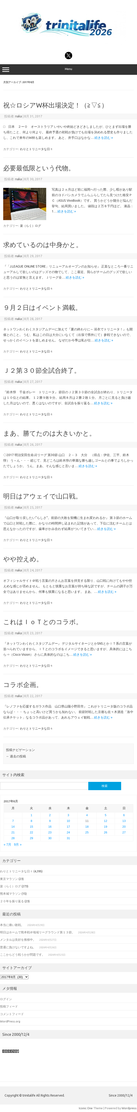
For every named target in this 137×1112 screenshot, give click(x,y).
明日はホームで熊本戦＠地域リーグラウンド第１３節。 (37, 932)
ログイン (6, 999)
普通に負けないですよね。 (18, 947)
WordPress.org (10, 1021)
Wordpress (129, 1108)
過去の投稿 (16, 756)
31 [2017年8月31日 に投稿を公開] (68, 838)
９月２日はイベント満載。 (42, 307)
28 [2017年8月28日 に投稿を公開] (13, 838)
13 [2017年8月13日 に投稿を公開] (124, 821)
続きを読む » (103, 138)
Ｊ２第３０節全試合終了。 (41, 370)
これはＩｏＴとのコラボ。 (42, 621)
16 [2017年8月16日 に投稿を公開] (49, 826)
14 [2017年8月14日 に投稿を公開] (13, 826)
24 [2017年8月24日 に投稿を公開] (68, 832)
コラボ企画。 (23, 684)
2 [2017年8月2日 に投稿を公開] (50, 815)
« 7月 (7, 844)
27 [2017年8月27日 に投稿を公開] (124, 832)
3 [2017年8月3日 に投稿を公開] (68, 815)
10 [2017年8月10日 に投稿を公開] (68, 821)
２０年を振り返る (12, 901)
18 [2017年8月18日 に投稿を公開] (86, 826)
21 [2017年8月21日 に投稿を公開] (13, 832)
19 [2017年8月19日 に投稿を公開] (105, 826)
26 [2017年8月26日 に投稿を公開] (105, 832)
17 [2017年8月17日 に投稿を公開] (68, 826)
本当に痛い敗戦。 (12, 924)
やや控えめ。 (23, 558)
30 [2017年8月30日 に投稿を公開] (49, 838)
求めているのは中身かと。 (42, 244)
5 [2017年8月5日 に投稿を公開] (105, 815)
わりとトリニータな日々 (36, 149)
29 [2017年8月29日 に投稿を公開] (31, 838)
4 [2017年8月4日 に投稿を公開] (87, 815)
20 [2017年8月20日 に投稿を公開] (124, 826)
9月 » (18, 844)
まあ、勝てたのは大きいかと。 (49, 433)
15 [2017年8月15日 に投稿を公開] (31, 826)
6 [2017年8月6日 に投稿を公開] (124, 815)
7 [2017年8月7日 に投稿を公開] (13, 821)
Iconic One (86, 1108)
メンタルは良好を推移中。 (18, 939)
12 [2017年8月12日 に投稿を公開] (105, 821)
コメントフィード (12, 1014)
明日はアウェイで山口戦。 (42, 496)
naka (18, 116)
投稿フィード (9, 1006)
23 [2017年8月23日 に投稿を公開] (49, 832)
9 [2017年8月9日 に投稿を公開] (50, 821)
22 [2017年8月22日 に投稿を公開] (31, 832)
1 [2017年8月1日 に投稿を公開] (31, 815)
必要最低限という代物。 (39, 168)
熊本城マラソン (10, 893)
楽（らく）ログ (30, 225)
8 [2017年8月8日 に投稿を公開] (31, 821)
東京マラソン (9, 878)
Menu (68, 69)
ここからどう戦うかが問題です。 (22, 954)
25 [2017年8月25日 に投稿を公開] (86, 832)
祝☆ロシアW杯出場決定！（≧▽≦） (55, 105)
